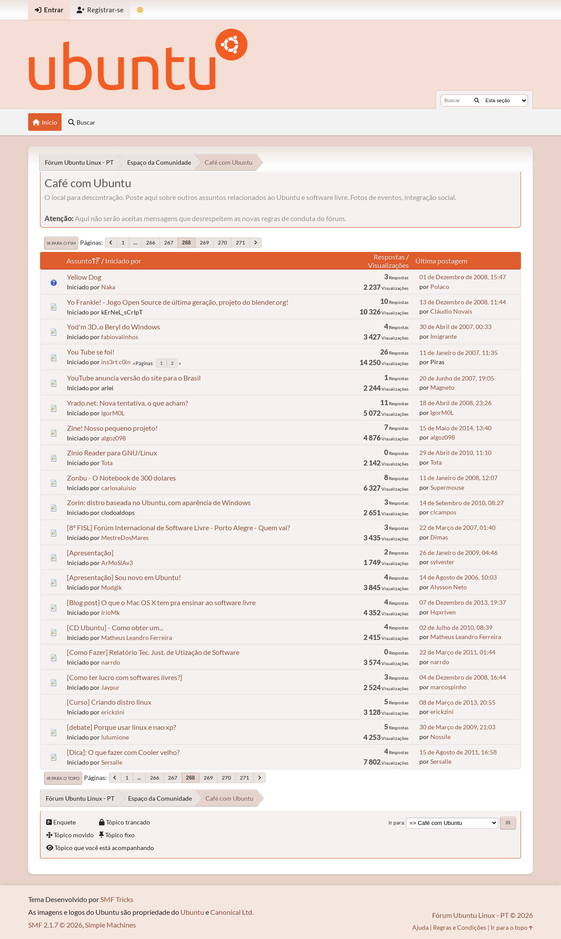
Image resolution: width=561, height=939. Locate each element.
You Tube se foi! (90, 352)
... (135, 242)
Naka (108, 287)
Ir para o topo (63, 778)
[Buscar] (477, 100)
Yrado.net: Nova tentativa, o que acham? (127, 403)
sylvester (442, 562)
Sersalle (111, 762)
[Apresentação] (90, 552)
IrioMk (110, 612)
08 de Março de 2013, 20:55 (457, 702)
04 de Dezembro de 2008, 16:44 (462, 677)
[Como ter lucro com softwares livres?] (124, 677)
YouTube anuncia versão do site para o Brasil (134, 377)
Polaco (439, 286)
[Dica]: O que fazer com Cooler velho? (123, 752)
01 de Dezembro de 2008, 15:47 (462, 277)
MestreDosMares (125, 537)
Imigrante (443, 336)
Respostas (389, 256)
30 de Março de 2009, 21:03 (457, 727)
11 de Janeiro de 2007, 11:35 (458, 352)
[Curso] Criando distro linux (109, 702)
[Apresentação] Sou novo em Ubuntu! (124, 577)
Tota (107, 462)
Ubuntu (192, 912)
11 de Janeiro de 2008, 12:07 (458, 477)
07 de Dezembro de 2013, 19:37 (462, 602)
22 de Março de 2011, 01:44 (457, 652)
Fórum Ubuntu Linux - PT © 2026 (482, 915)
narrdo (110, 662)
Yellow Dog (84, 277)
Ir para (396, 822)
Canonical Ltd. (231, 912)
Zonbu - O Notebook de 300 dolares (121, 477)
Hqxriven (443, 612)
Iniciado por (123, 260)
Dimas (439, 537)
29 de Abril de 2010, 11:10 (455, 452)
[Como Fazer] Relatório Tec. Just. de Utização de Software (153, 652)
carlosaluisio (118, 488)
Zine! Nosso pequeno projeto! (112, 428)
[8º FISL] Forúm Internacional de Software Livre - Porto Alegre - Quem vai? (178, 527)
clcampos (443, 512)
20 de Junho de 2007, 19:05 (456, 378)
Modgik (111, 587)
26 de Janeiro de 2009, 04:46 (458, 552)
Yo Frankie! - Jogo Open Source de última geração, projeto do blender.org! (177, 302)
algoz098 (113, 438)
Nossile (440, 736)
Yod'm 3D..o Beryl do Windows (113, 326)
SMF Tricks (116, 899)
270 (222, 242)
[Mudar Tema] (140, 10)
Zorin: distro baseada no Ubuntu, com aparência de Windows (159, 502)
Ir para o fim (61, 243)
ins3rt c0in (116, 362)
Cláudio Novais (451, 311)
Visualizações (388, 265)
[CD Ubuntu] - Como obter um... (115, 627)
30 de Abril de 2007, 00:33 (455, 326)
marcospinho (448, 687)
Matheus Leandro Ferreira (136, 637)
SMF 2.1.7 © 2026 (55, 925)
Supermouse (447, 487)
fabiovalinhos (119, 336)
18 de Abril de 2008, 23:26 (455, 403)
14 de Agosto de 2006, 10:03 (458, 577)
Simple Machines (110, 925)
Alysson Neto (448, 587)
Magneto (442, 387)
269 (204, 242)
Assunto (83, 260)
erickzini (113, 712)
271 (240, 242)
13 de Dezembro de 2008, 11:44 (462, 302)
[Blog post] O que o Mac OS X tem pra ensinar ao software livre (161, 602)
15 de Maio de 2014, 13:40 (455, 428)
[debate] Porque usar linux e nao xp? (121, 727)
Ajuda (420, 927)
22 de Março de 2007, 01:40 (457, 527)
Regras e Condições (459, 927)
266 (150, 242)
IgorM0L (113, 413)
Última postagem (441, 260)
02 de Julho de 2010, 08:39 (455, 627)
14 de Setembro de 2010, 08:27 (461, 502)
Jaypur (110, 687)
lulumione (115, 737)
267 (168, 242)
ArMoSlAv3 (117, 562)
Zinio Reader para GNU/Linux (112, 452)
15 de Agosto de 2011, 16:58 (458, 752)
